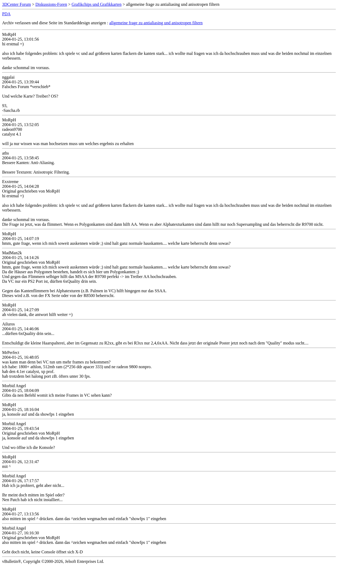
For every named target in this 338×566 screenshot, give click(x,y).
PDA (6, 14)
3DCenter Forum (16, 4)
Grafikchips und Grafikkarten (96, 4)
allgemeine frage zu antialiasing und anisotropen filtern (156, 23)
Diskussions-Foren (51, 4)
